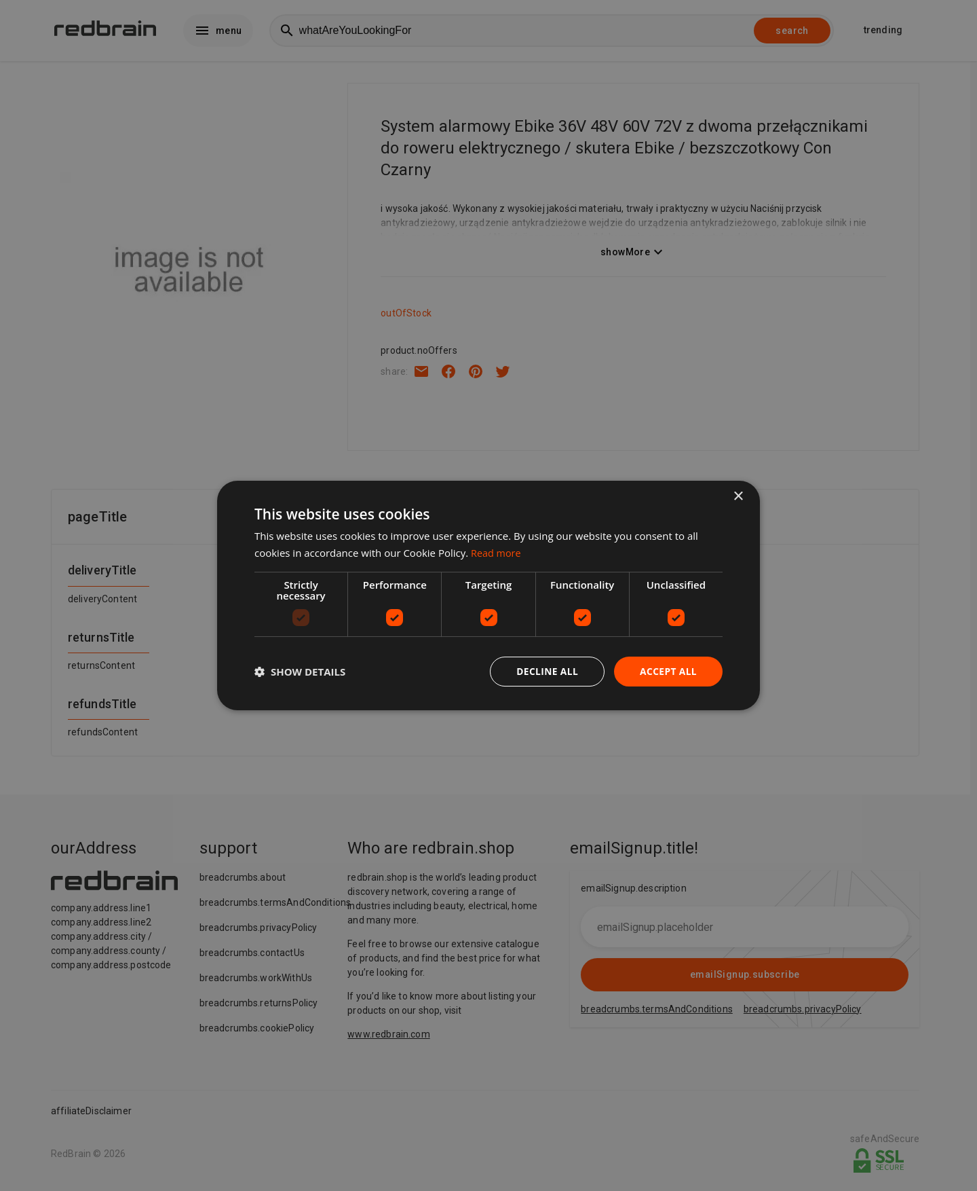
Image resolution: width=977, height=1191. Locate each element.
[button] (299, 671)
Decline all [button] (545, 671)
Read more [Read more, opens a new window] (497, 553)
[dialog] (488, 596)
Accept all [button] (668, 671)
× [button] (738, 497)
